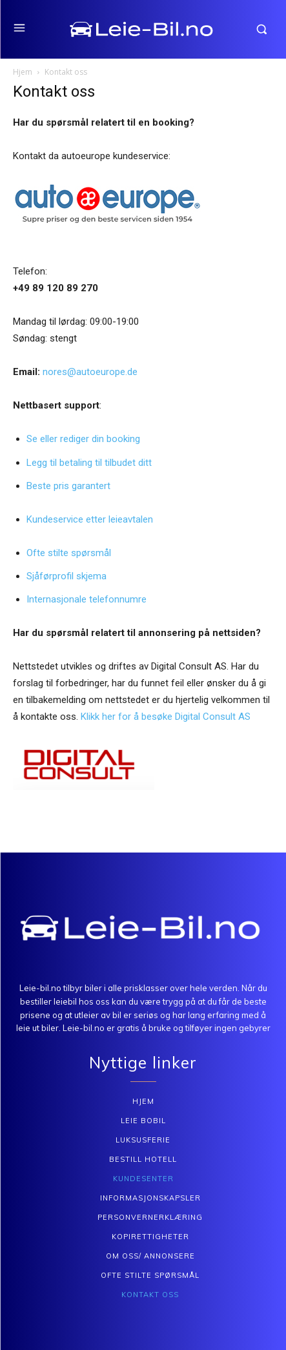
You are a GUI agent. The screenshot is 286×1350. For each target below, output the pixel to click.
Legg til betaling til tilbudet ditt (89, 462)
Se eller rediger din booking (83, 439)
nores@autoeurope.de (90, 372)
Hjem (22, 71)
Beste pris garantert (68, 486)
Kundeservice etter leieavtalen (89, 519)
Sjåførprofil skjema (66, 576)
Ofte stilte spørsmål (68, 553)
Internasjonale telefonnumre (86, 599)
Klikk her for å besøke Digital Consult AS (165, 716)
